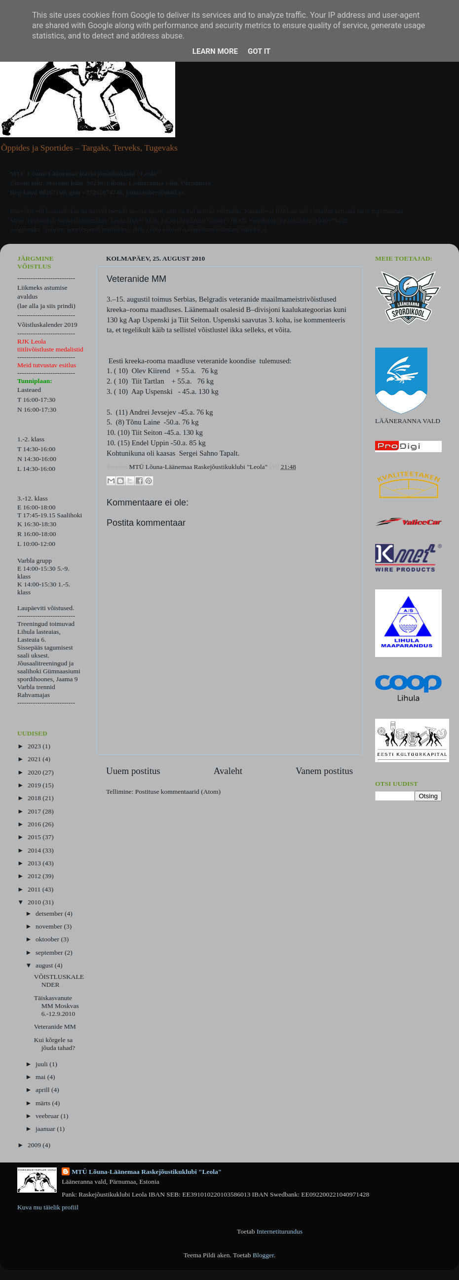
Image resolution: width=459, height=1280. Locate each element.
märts (44, 1103)
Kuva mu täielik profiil (47, 1207)
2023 (35, 746)
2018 (35, 798)
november (50, 926)
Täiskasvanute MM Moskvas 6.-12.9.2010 (56, 1005)
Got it (259, 51)
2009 (35, 1145)
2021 (35, 759)
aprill (43, 1089)
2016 (35, 824)
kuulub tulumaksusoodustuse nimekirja (215, 229)
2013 (35, 863)
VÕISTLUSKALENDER (59, 980)
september (50, 952)
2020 (35, 772)
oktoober (48, 939)
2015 (35, 837)
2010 (35, 902)
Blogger (263, 1255)
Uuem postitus (133, 771)
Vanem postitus (324, 771)
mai (41, 1077)
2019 (35, 785)
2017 (35, 811)
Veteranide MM (55, 1026)
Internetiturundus (280, 1231)
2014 (35, 850)
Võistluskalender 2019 (47, 324)
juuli (42, 1064)
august (45, 965)
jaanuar (46, 1128)
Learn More (215, 51)
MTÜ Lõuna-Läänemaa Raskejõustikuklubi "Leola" (147, 1171)
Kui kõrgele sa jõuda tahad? (55, 1043)
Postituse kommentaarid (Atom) (178, 791)
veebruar (48, 1116)
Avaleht (228, 771)
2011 (35, 889)
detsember (50, 913)
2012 (35, 876)
